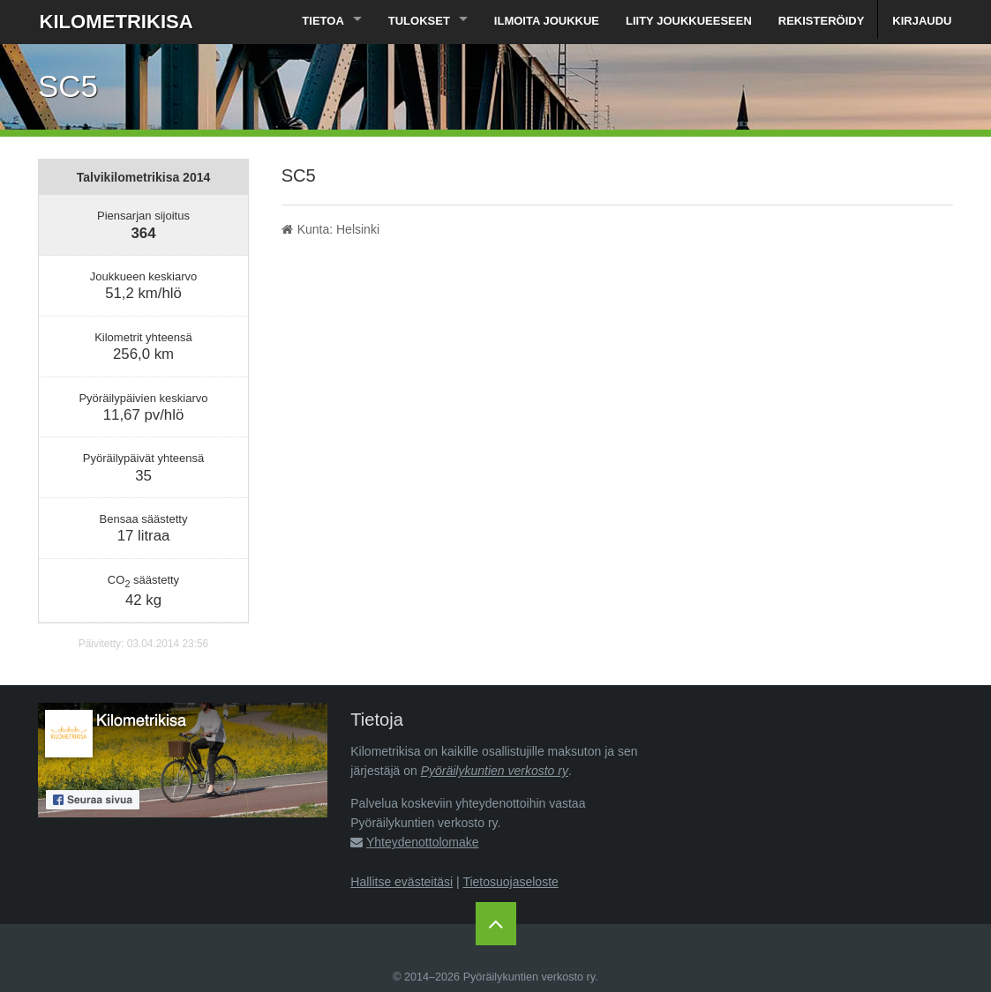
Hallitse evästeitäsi (401, 882)
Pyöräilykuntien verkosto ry (494, 771)
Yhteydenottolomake (422, 842)
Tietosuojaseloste (510, 882)
